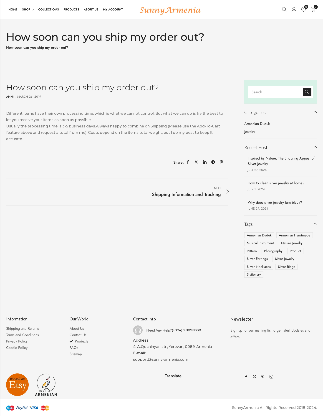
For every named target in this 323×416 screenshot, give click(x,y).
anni (10, 96)
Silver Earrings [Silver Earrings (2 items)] (257, 258)
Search (307, 92)
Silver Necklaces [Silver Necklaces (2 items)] (259, 266)
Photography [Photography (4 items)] (273, 251)
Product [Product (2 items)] (295, 251)
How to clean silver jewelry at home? (276, 183)
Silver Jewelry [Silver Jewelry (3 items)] (284, 258)
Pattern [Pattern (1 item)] (252, 251)
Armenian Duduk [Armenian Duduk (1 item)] (259, 235)
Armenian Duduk (257, 123)
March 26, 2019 (29, 96)
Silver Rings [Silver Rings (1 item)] (286, 266)
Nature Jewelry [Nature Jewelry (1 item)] (292, 243)
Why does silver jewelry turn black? (275, 202)
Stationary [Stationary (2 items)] (254, 274)
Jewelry (249, 131)
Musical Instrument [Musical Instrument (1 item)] (260, 243)
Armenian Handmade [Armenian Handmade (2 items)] (294, 235)
